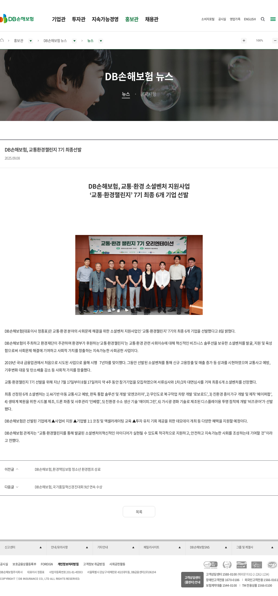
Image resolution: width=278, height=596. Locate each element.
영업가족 (235, 19)
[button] (23, 547)
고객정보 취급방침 (94, 564)
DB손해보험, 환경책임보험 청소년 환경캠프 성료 (68, 469)
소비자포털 (208, 19)
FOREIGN (47, 564)
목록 (139, 511)
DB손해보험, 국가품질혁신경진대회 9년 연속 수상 (68, 486)
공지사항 (148, 94)
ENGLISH (250, 19)
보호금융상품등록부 (24, 564)
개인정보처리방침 (68, 564)
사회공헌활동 (117, 564)
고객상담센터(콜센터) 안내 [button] (192, 579)
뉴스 (126, 94)
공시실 (222, 19)
